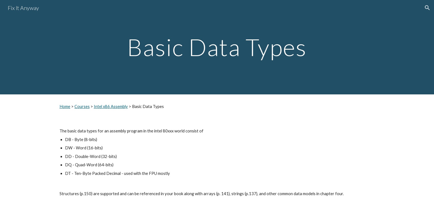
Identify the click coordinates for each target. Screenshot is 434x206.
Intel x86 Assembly (111, 106)
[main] (217, 47)
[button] (427, 7)
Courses (82, 106)
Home (65, 106)
